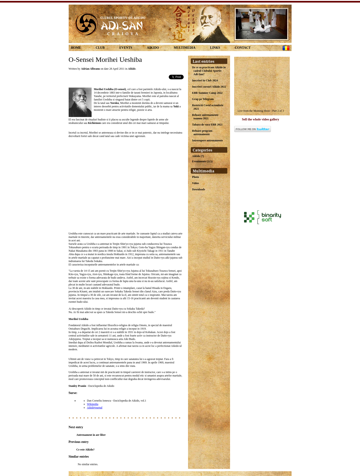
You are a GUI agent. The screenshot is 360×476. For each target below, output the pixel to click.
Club (100, 47)
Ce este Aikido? (85, 449)
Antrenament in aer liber (91, 434)
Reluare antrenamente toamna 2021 (205, 116)
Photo (195, 177)
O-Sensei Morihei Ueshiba (105, 59)
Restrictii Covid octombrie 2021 (207, 107)
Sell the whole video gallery (260, 119)
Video (195, 183)
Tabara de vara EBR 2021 (207, 124)
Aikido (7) (198, 156)
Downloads (198, 189)
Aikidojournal (94, 407)
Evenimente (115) (202, 161)
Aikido (153, 47)
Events (125, 47)
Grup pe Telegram (203, 99)
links (215, 47)
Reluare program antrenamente (202, 132)
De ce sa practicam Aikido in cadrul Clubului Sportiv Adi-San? (209, 71)
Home (76, 47)
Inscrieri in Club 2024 (205, 80)
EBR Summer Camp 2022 (207, 92)
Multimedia (184, 47)
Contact (243, 47)
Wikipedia (92, 404)
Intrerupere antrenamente (207, 140)
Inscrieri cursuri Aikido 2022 (209, 86)
